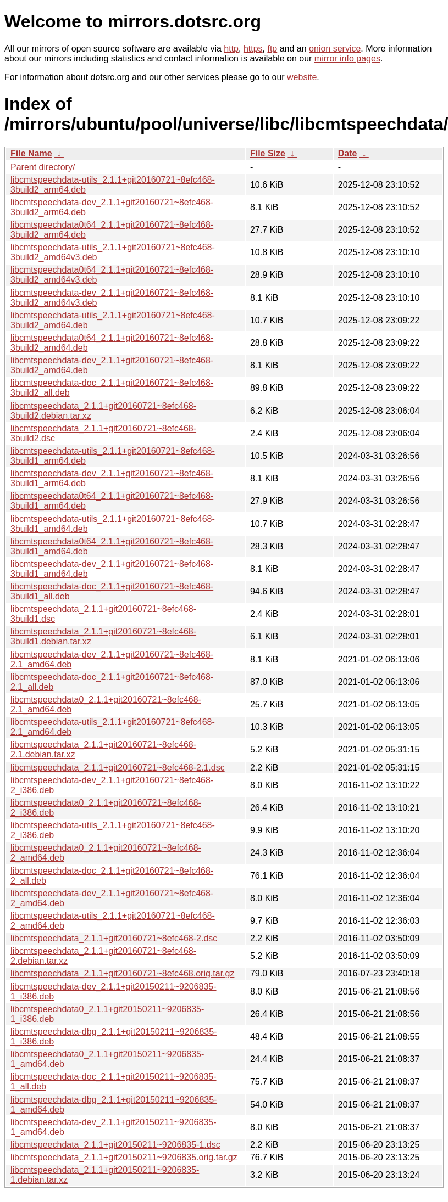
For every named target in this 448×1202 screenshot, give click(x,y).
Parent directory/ (42, 167)
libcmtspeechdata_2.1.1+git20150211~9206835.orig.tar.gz (123, 1157)
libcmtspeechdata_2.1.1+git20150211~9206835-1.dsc (115, 1144)
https (253, 48)
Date (347, 153)
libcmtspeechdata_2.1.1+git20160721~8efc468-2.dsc (113, 938)
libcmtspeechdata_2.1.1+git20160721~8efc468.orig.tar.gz (122, 973)
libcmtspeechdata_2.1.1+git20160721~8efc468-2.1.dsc (117, 767)
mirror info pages (347, 58)
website (302, 77)
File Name (31, 153)
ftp (272, 48)
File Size (267, 153)
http (231, 48)
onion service (335, 48)
